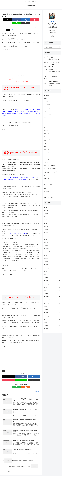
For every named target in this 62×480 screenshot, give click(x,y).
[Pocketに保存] (24, 19)
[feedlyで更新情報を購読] (20, 384)
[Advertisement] (21, 57)
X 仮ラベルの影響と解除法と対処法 (52, 77)
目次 (19, 72)
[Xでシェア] (5, 19)
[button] (37, 19)
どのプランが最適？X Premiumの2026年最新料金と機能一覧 (52, 58)
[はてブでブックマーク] (18, 19)
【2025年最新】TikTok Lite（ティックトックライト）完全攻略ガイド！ (52, 71)
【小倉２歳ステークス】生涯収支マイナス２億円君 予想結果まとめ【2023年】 (52, 83)
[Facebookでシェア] (12, 19)
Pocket (12, 26)
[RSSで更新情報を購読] (22, 384)
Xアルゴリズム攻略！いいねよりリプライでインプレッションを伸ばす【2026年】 (52, 64)
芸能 (3, 367)
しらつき (52, 21)
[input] (52, 47)
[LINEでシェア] (31, 19)
